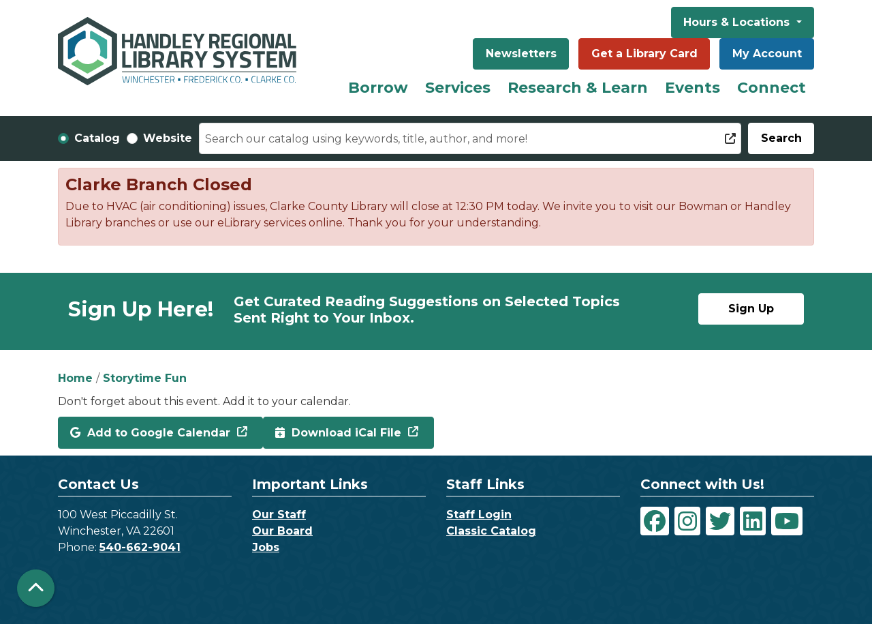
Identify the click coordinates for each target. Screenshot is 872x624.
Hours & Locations (738, 22)
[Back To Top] (35, 588)
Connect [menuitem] (771, 87)
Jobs (265, 547)
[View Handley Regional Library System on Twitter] (720, 521)
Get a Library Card (644, 53)
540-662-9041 (140, 547)
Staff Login (479, 514)
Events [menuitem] (692, 87)
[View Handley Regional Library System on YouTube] (787, 521)
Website (167, 138)
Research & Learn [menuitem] (578, 87)
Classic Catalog (491, 530)
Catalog (97, 138)
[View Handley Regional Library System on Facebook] (654, 521)
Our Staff (279, 514)
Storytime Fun (145, 378)
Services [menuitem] (457, 87)
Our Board (282, 530)
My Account (767, 53)
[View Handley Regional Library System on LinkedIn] (753, 521)
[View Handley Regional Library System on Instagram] (687, 521)
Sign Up (751, 308)
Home (75, 378)
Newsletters (521, 53)
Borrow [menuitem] (378, 87)
